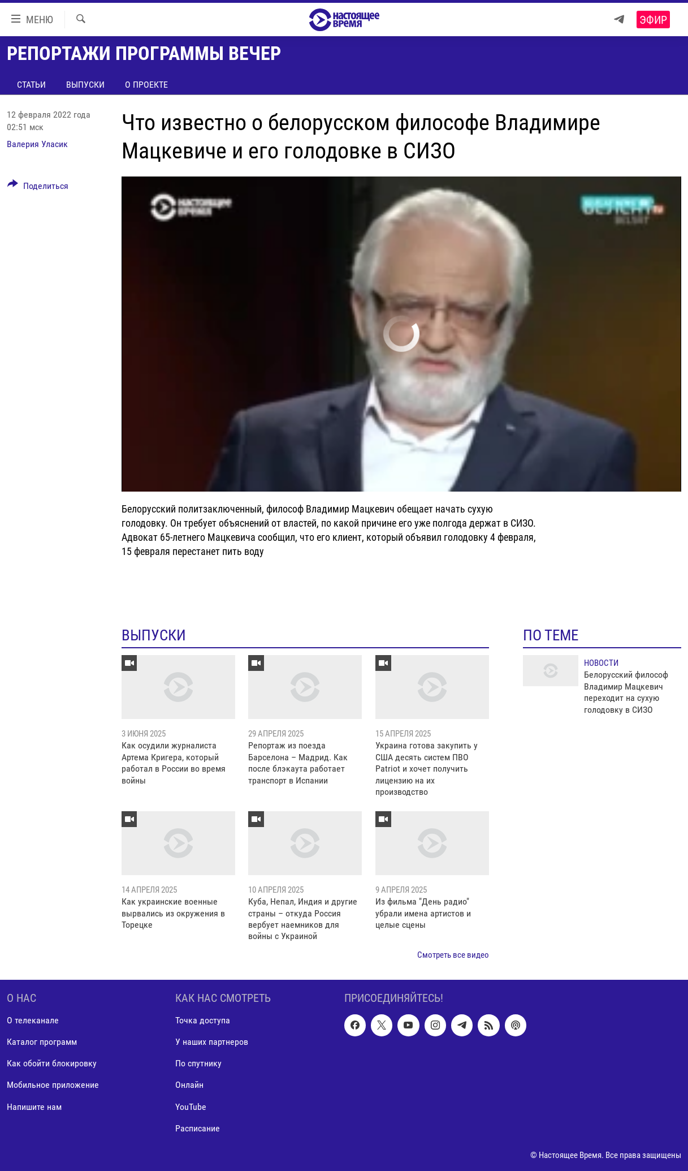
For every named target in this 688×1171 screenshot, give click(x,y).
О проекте (146, 84)
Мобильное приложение (53, 1085)
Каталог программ (42, 1042)
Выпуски (85, 84)
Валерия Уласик (37, 144)
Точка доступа (202, 1020)
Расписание (197, 1128)
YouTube (190, 1106)
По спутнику (198, 1063)
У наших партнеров (211, 1042)
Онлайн (189, 1085)
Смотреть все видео (453, 955)
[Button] (37, 187)
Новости (601, 663)
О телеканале (33, 1020)
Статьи (31, 84)
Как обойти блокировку (52, 1063)
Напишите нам (34, 1106)
